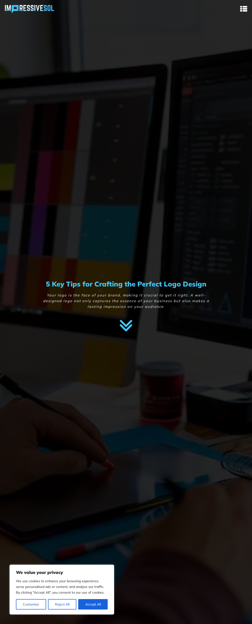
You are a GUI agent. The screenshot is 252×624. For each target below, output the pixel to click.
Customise (31, 604)
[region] (62, 590)
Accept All (93, 604)
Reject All (62, 604)
